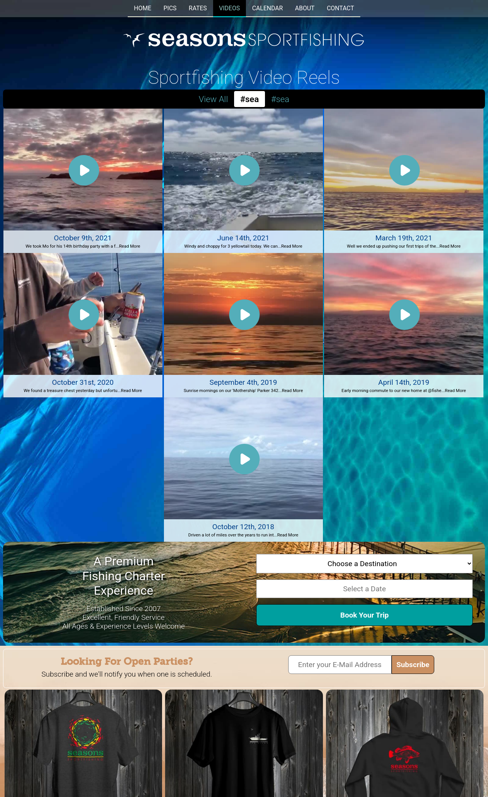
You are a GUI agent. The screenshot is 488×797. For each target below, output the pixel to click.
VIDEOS (229, 8)
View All (213, 99)
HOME (142, 8)
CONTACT (340, 8)
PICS (170, 8)
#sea (280, 99)
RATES (198, 8)
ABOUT (305, 8)
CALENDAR (267, 8)
